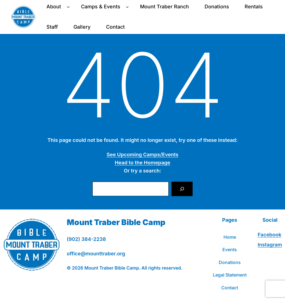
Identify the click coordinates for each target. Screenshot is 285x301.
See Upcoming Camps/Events (142, 154)
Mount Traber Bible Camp (116, 222)
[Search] (182, 189)
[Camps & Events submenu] (127, 6)
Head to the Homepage (142, 163)
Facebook (269, 235)
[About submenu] (68, 6)
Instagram (270, 245)
